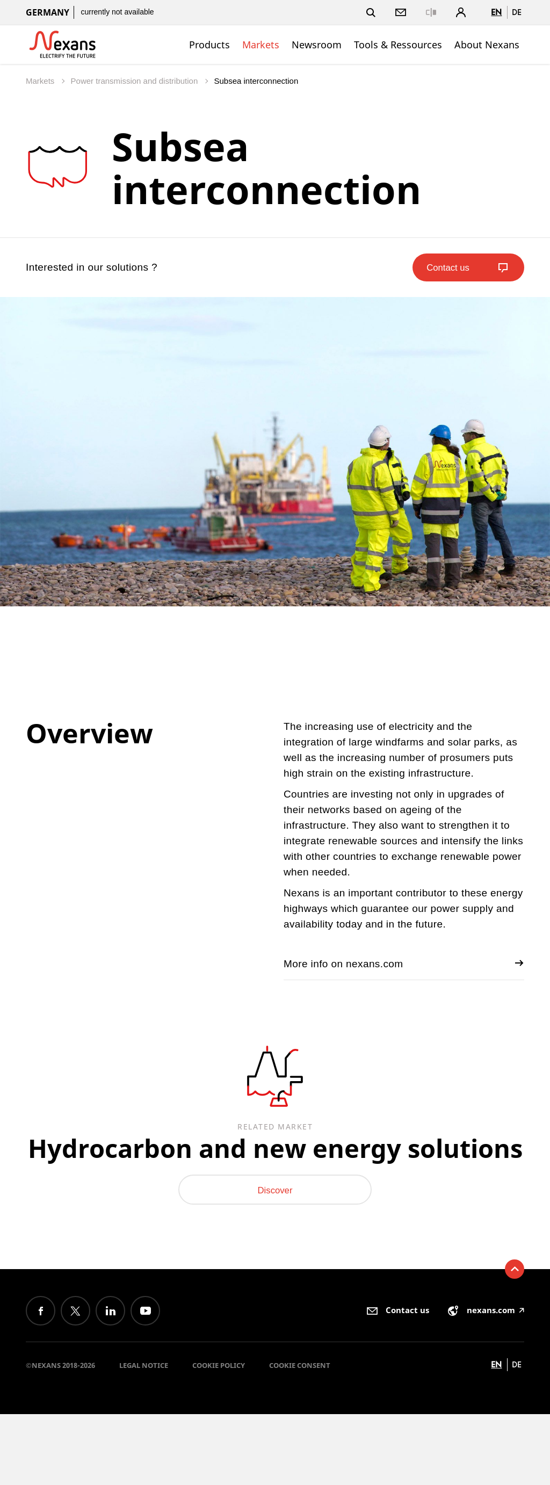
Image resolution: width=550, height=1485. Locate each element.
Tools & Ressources (398, 44)
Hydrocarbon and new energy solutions (275, 1178)
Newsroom (317, 44)
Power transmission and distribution (135, 80)
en (496, 12)
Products (209, 44)
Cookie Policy (218, 1435)
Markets (260, 44)
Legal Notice (143, 1435)
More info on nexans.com (404, 963)
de (517, 12)
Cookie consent (299, 1435)
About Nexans (486, 44)
